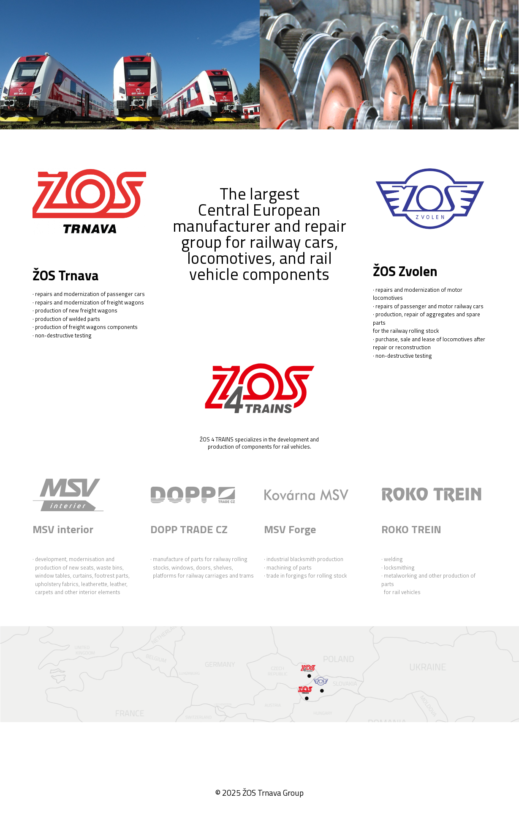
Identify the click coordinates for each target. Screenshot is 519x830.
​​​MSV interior (63, 529)
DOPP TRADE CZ (189, 529)
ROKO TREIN (411, 529)
